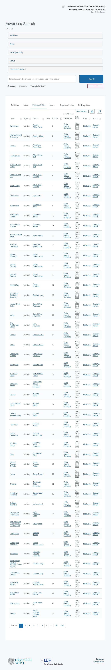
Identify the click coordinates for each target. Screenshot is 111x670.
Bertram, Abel (38, 365)
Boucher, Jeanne (36, 424)
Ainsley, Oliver (38, 136)
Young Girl (14, 424)
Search (91, 79)
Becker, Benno (38, 345)
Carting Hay (14, 534)
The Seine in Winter (14, 593)
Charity (12, 613)
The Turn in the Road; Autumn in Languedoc (15, 524)
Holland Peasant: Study (15, 414)
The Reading (15, 186)
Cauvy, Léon (37, 524)
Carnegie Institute (96, 126)
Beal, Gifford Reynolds (37, 305)
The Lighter (14, 365)
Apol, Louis (37, 196)
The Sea (13, 484)
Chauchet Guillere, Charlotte (36, 554)
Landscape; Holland (14, 355)
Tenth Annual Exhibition (67, 126)
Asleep (12, 474)
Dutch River (14, 196)
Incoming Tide (15, 156)
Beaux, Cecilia (38, 335)
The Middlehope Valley (14, 325)
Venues (52, 105)
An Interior (14, 554)
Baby (12, 454)
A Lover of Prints (13, 374)
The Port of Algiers (14, 583)
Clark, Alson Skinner (37, 593)
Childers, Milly (38, 574)
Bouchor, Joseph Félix (37, 434)
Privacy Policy (98, 662)
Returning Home (13, 384)
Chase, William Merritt (38, 544)
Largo (12, 315)
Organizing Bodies (67, 105)
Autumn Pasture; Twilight (13, 464)
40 (56, 626)
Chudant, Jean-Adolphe (38, 583)
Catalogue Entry (16, 52)
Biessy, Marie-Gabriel (38, 374)
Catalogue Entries (38, 105)
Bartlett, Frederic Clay (38, 255)
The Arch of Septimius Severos (14, 295)
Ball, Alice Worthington (37, 245)
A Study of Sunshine (13, 494)
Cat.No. (55, 119)
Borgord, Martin (36, 394)
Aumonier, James (36, 215)
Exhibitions (15, 105)
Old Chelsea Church (14, 573)
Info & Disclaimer (98, 12)
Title (12, 119)
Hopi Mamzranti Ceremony (16, 136)
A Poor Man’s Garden (15, 225)
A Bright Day (14, 285)
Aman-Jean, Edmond (37, 176)
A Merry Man (14, 206)
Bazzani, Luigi (38, 295)
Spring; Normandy (14, 434)
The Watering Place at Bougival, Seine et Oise (16, 563)
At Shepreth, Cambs (14, 215)
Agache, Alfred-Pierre (37, 126)
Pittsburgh (86, 126)
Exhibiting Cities (84, 105)
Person (36, 119)
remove (95, 86)
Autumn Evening (13, 265)
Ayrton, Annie (38, 235)
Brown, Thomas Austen (36, 464)
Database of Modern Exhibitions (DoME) (86, 8)
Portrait (12, 146)
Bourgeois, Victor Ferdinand (37, 444)
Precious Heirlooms (14, 245)
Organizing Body (17, 69)
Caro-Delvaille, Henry (36, 514)
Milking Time (14, 603)
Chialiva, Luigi (38, 564)
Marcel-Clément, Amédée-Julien (36, 613)
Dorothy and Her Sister (14, 544)
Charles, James (36, 534)
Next (62, 626)
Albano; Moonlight (13, 255)
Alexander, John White (37, 146)
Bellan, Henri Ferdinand (37, 355)
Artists (26, 105)
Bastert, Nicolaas (36, 285)
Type (26, 119)
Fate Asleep (14, 126)
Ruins (12, 345)
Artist (12, 44)
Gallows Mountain (13, 504)
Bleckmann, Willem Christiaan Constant (37, 384)
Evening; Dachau (13, 275)
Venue (12, 61)
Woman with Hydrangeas (14, 514)
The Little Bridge (13, 444)
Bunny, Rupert (38, 474)
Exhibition (14, 36)
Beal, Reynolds (36, 325)
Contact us (100, 659)
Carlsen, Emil (38, 504)
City (85, 119)
